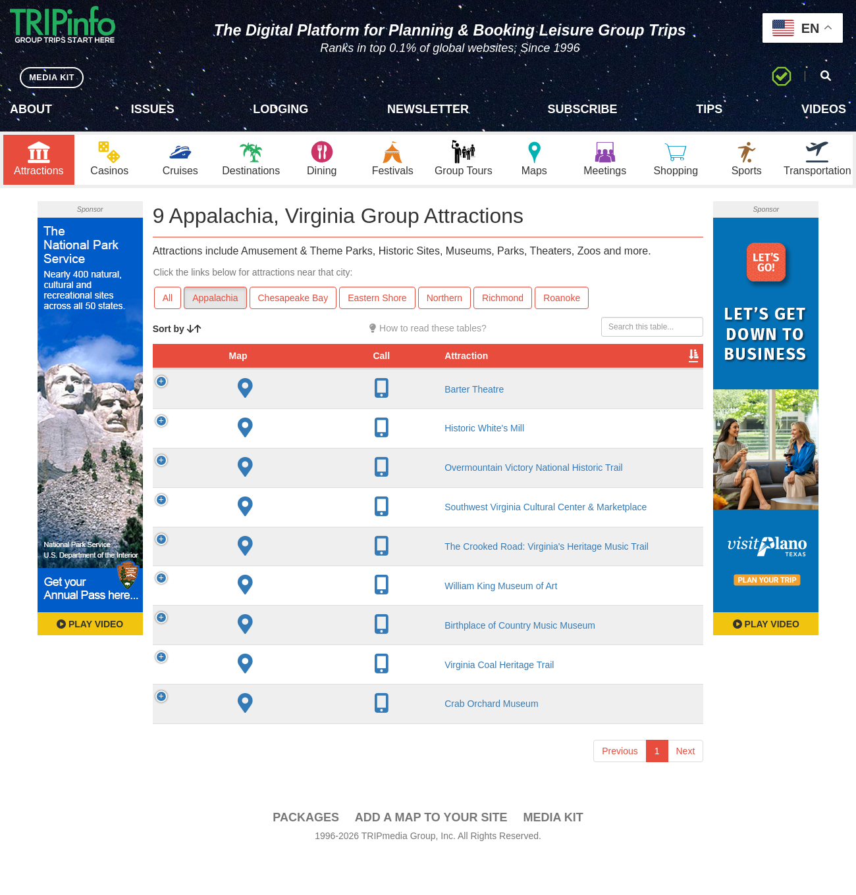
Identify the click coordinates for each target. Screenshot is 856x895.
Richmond (502, 301)
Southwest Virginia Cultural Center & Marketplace (268, 529)
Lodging (280, 109)
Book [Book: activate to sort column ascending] (618, 372)
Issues (152, 109)
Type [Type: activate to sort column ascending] (507, 372)
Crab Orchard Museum (276, 743)
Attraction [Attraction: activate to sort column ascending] (251, 372)
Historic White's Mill (269, 444)
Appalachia (215, 301)
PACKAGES (306, 856)
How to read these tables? (428, 331)
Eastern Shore (377, 301)
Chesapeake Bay (293, 301)
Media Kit (553, 856)
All (168, 301)
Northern (444, 301)
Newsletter (428, 109)
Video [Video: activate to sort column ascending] (569, 372)
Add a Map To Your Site (431, 856)
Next (685, 790)
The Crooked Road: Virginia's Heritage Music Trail (270, 580)
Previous (619, 790)
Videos (823, 109)
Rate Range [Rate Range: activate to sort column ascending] (452, 365)
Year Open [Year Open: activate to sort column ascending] (396, 365)
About (31, 109)
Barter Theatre (259, 405)
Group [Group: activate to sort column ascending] (669, 372)
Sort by (177, 332)
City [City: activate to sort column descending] (342, 372)
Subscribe (583, 109)
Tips (709, 109)
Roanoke (561, 301)
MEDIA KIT (53, 77)
